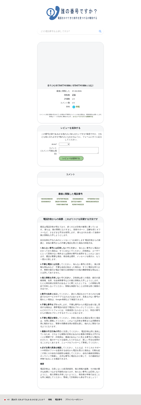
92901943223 (78, 204)
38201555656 (61, 201)
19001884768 (62, 204)
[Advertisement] (70, 64)
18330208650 (46, 199)
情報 (50, 400)
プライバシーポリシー (74, 400)
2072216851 (76, 201)
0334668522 (78, 199)
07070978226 (62, 199)
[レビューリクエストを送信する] (83, 116)
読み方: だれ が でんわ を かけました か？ (28, 400)
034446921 (46, 201)
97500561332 (93, 199)
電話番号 (58, 400)
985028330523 (92, 201)
